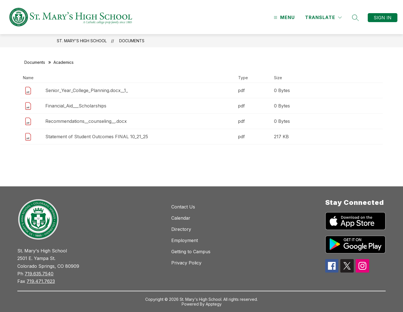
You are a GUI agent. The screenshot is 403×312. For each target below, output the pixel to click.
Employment (184, 240)
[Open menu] (283, 17)
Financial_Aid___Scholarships (75, 106)
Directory (181, 229)
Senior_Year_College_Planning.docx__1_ (86, 90)
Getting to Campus (190, 251)
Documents (131, 40)
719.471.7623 (41, 281)
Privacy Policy (186, 263)
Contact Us (183, 207)
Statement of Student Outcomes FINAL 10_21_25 (96, 136)
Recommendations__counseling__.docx (86, 121)
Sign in (383, 17)
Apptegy (214, 304)
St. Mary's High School (82, 40)
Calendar (180, 218)
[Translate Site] (323, 17)
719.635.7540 (39, 273)
